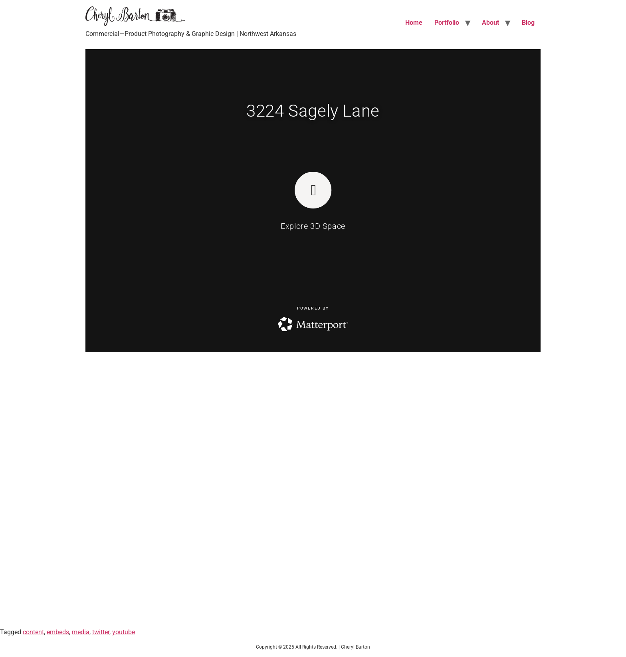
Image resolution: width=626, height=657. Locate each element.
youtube (123, 632)
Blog (528, 22)
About (490, 22)
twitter (100, 632)
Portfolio (446, 22)
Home (413, 22)
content (33, 632)
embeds (58, 632)
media (80, 632)
